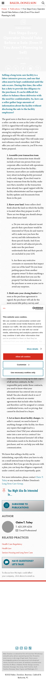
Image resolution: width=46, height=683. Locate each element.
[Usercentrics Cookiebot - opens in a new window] (32, 308)
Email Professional (26, 530)
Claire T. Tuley (24, 522)
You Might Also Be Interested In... (20, 493)
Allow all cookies (23, 357)
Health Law (6, 548)
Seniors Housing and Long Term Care (17, 552)
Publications (15, 8)
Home (4, 8)
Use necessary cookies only (23, 372)
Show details (32, 349)
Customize (23, 364)
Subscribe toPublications (16, 505)
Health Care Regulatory (12, 544)
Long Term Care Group (12, 483)
